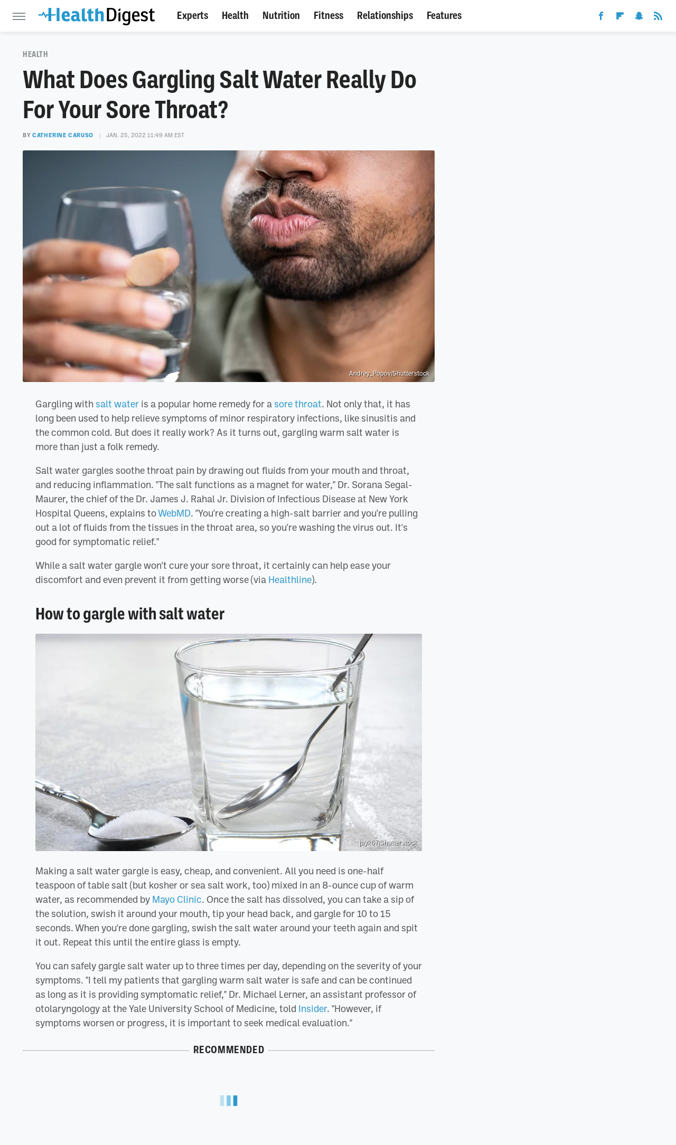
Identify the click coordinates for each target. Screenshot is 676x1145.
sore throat (298, 403)
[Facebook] (601, 18)
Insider (312, 1008)
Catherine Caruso (62, 135)
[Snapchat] (639, 18)
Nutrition (281, 15)
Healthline (290, 579)
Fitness (328, 15)
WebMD (174, 513)
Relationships (385, 15)
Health (235, 15)
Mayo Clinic (177, 899)
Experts (192, 15)
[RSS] (658, 18)
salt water (117, 403)
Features (444, 15)
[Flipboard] (620, 18)
